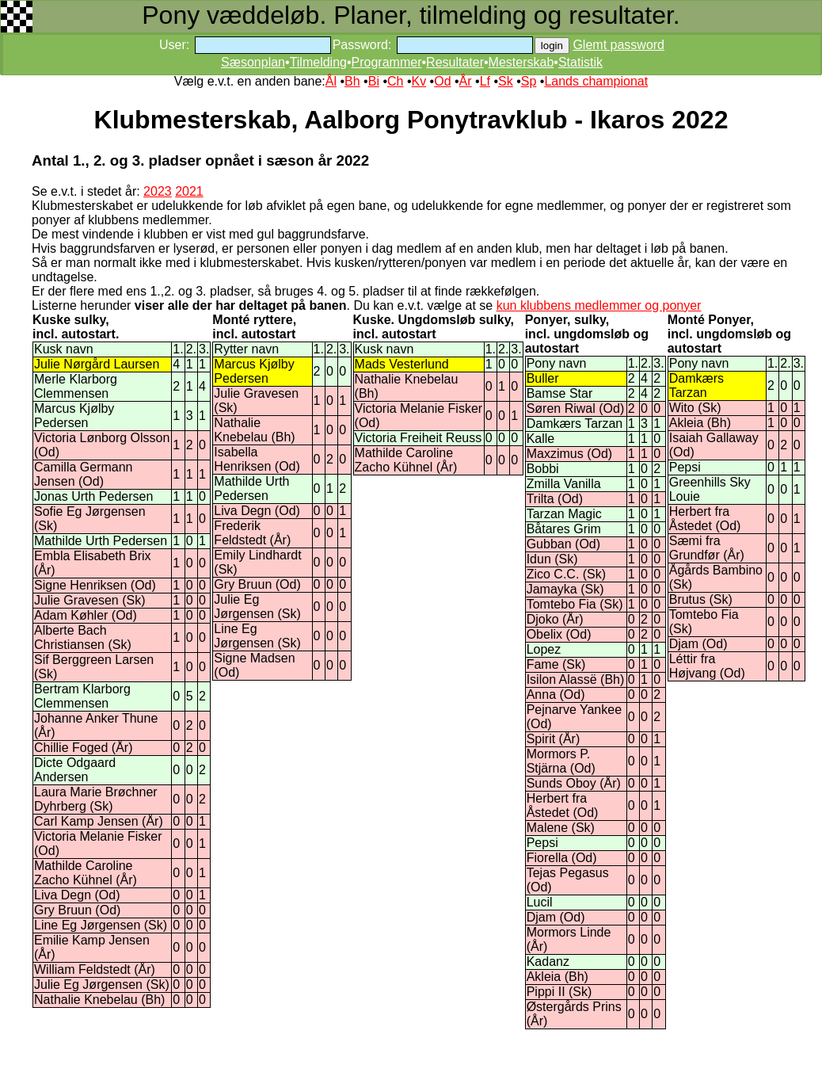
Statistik (580, 62)
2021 (189, 191)
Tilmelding (318, 62)
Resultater (455, 62)
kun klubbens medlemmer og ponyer (599, 305)
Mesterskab (521, 62)
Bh (352, 81)
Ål (331, 81)
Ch (395, 81)
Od (442, 81)
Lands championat (596, 81)
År (465, 81)
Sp (529, 81)
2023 (157, 191)
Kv (418, 81)
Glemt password (618, 45)
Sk (505, 81)
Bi (373, 81)
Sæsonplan (253, 62)
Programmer (387, 62)
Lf (485, 81)
